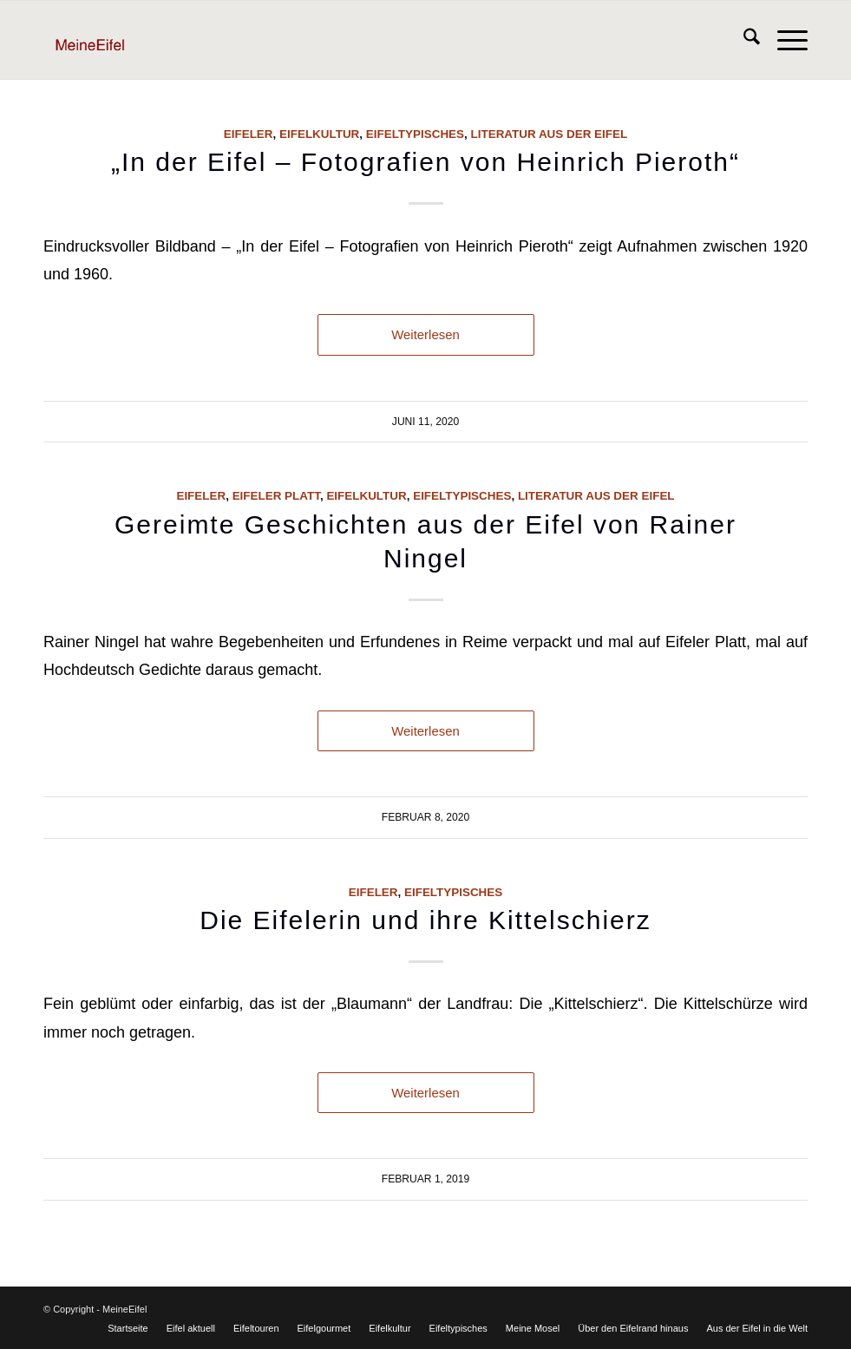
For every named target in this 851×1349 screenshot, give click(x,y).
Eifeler (248, 134)
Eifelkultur (319, 134)
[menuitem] (743, 40)
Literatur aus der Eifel (549, 134)
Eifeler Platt (276, 495)
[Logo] (118, 40)
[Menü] (784, 40)
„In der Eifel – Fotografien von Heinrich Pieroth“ (425, 161)
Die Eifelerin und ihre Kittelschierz (425, 920)
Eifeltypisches (415, 134)
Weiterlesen (425, 334)
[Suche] (743, 40)
